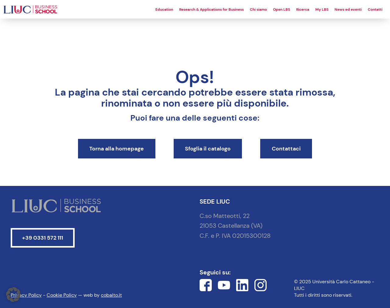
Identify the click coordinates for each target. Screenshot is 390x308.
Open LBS (281, 9)
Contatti (375, 9)
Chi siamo (258, 9)
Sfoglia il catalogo (208, 148)
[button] (13, 294)
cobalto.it (111, 295)
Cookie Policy (62, 295)
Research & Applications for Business (211, 9)
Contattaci (286, 148)
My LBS (321, 9)
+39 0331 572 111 (42, 237)
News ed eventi (348, 9)
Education (164, 9)
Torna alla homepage (116, 148)
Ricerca (302, 9)
